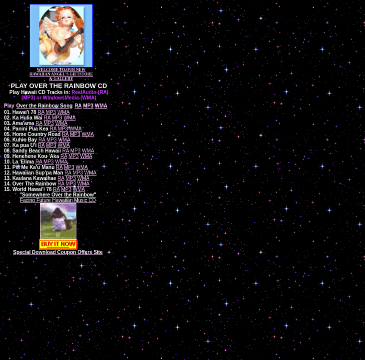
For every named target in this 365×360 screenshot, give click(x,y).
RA (40, 112)
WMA (63, 112)
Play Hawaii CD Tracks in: (39, 92)
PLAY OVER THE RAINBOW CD (59, 86)
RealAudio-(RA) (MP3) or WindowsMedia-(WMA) (64, 95)
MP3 (51, 112)
